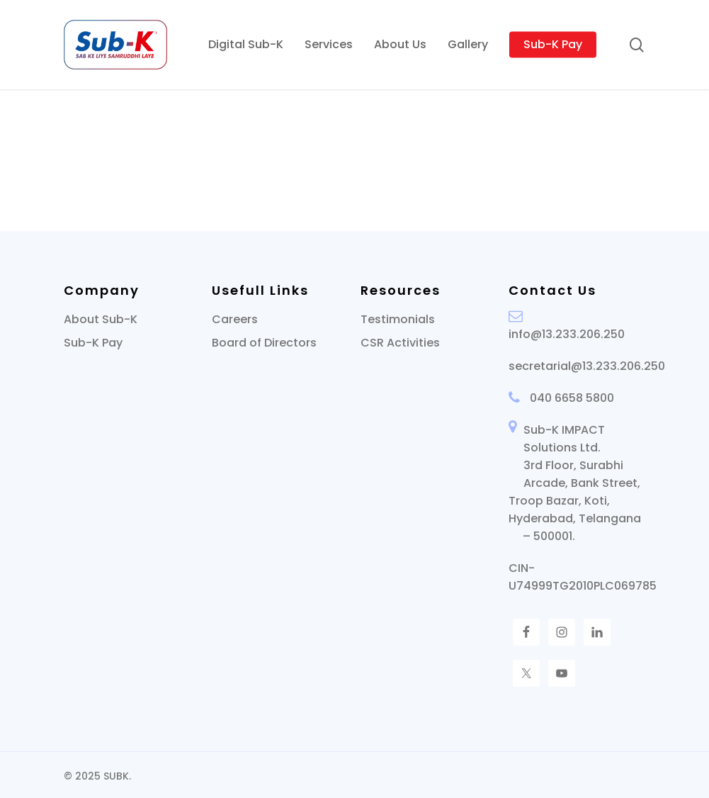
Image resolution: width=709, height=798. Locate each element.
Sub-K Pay (93, 343)
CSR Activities (400, 343)
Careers (235, 319)
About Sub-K (100, 319)
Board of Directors (264, 343)
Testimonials (398, 319)
